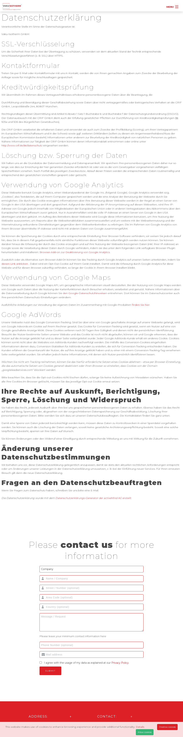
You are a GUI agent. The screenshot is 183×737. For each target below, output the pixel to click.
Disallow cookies (167, 727)
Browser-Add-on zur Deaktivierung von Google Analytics (74, 252)
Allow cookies (145, 732)
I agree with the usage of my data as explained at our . (86, 662)
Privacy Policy (120, 662)
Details (140, 726)
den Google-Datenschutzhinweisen (85, 293)
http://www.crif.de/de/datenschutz (21, 145)
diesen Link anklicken (14, 263)
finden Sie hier (140, 304)
